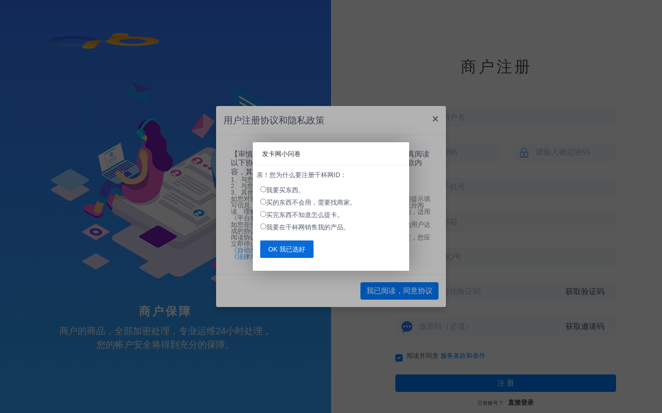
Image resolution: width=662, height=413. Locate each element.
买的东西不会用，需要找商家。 (311, 202)
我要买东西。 (285, 190)
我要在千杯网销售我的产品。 (308, 227)
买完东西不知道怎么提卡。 (304, 215)
